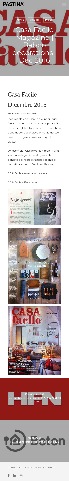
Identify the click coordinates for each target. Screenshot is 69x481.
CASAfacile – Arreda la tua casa (27, 173)
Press (48, 19)
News (20, 19)
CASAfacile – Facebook (22, 182)
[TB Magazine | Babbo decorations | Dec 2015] (34, 441)
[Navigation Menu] (64, 4)
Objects (34, 19)
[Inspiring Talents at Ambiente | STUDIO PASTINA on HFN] (34, 399)
